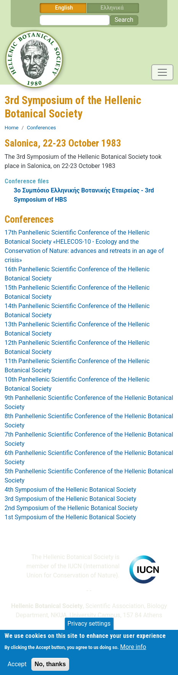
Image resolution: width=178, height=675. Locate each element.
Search (124, 19)
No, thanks (50, 667)
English (64, 8)
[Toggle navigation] (162, 72)
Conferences (41, 127)
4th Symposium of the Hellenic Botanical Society (70, 489)
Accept (17, 667)
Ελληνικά (112, 8)
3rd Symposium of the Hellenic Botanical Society (70, 498)
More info (133, 650)
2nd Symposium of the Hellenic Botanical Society (71, 508)
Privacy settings (89, 627)
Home (12, 127)
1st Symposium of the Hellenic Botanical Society (70, 517)
